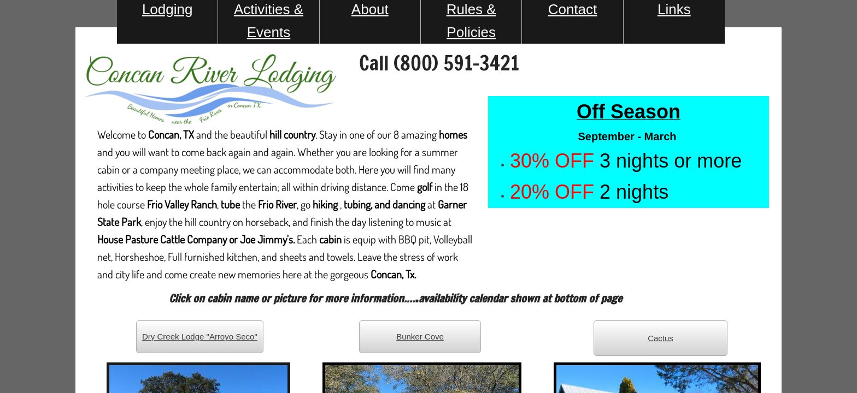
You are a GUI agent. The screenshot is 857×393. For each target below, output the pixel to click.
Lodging (167, 9)
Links (674, 9)
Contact (572, 9)
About (370, 9)
